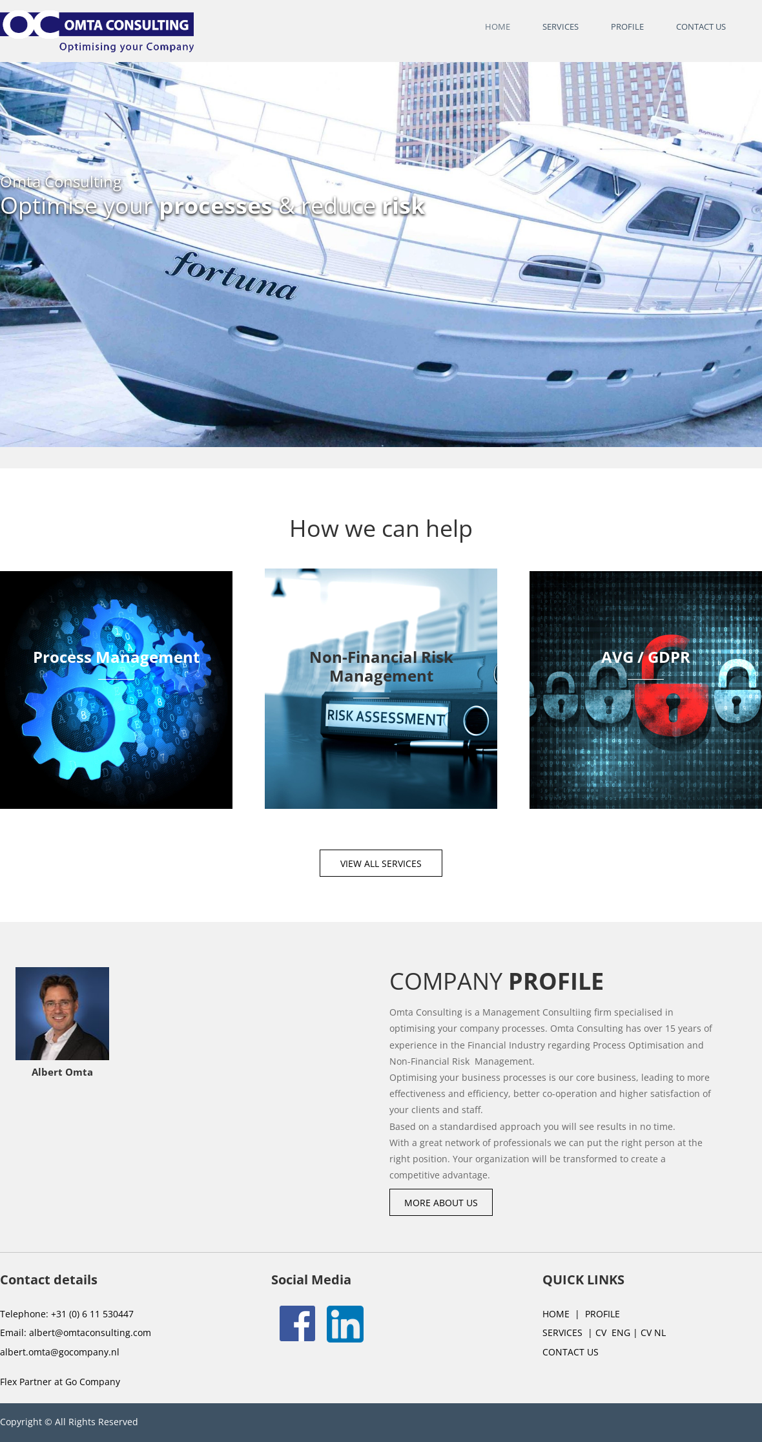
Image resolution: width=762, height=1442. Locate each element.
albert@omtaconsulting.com (90, 1332)
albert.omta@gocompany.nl (59, 1352)
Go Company (92, 1381)
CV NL (652, 1332)
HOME (556, 1314)
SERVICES (562, 1332)
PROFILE (602, 1314)
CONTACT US (570, 1352)
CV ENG (611, 1332)
